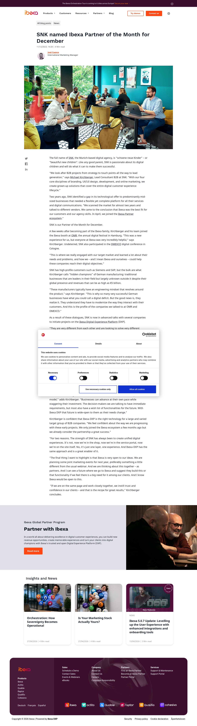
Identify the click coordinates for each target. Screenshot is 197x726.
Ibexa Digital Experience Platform (98, 321)
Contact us (154, 13)
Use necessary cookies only (98, 389)
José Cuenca (53, 52)
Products (48, 13)
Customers (65, 13)
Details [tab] (98, 344)
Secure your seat (121, 3)
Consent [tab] (58, 344)
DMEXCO (116, 244)
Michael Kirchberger (81, 177)
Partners (98, 13)
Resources (81, 13)
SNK (71, 157)
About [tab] (139, 344)
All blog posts (44, 23)
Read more (33, 550)
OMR (74, 235)
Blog (111, 13)
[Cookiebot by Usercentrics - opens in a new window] (144, 335)
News (56, 23)
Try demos (135, 13)
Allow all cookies (137, 389)
